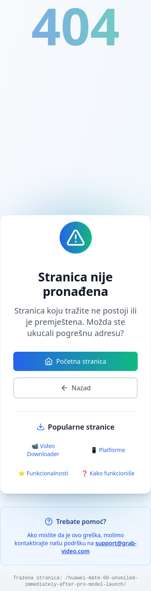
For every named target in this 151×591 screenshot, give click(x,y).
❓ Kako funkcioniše (107, 473)
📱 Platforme (108, 450)
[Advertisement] (75, 133)
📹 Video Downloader (43, 450)
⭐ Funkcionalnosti (43, 473)
